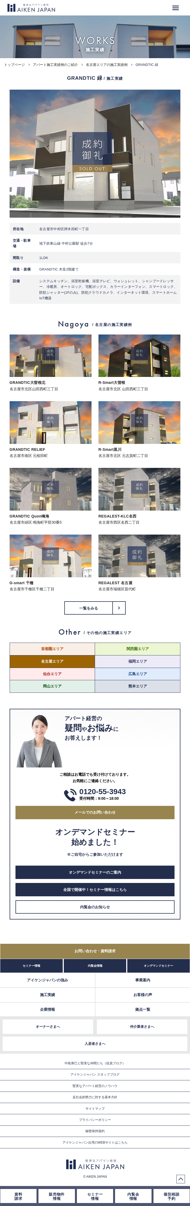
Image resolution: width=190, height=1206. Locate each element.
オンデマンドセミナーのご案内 (95, 872)
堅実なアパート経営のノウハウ (95, 1086)
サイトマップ (95, 1109)
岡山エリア (52, 686)
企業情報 (47, 1009)
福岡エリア (137, 661)
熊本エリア (137, 686)
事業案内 (142, 980)
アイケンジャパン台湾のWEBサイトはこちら (94, 1142)
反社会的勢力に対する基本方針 (95, 1097)
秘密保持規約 (95, 1131)
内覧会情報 (95, 965)
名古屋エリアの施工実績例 (107, 65)
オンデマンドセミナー (158, 965)
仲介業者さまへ (142, 1027)
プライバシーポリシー (95, 1120)
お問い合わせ (95, 951)
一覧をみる (88, 608)
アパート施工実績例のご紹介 (55, 65)
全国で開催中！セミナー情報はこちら (95, 889)
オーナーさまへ (48, 1027)
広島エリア (137, 674)
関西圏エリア (137, 649)
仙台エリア (52, 674)
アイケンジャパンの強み (47, 980)
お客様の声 (142, 995)
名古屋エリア (52, 661)
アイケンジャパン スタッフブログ (94, 1074)
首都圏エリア (52, 649)
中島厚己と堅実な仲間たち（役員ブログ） (95, 1063)
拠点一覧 (142, 1009)
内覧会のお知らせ (95, 907)
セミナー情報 (31, 965)
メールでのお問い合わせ (95, 812)
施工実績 (47, 995)
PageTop (180, 1179)
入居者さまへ (95, 1044)
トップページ (14, 65)
